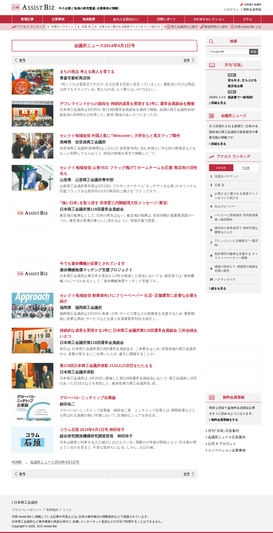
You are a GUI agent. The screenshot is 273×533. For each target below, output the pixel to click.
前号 (22, 60)
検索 (254, 51)
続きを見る (218, 288)
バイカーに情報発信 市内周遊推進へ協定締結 (236, 217)
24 (221, 167)
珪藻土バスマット (62, 26)
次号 (187, 60)
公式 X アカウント (222, 444)
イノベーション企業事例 (226, 450)
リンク (67, 509)
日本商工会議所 (26, 502)
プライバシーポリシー (27, 509)
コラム (247, 19)
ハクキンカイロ (225, 279)
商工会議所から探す (182, 27)
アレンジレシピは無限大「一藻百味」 (236, 243)
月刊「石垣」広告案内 (223, 431)
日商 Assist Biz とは (246, 27)
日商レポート (166, 19)
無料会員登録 (252, 9)
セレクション (209, 19)
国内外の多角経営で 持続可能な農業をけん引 (236, 230)
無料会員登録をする (224, 420)
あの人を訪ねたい (126, 19)
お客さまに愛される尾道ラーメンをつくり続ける (129, 26)
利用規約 (52, 509)
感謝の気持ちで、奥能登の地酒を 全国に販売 (236, 268)
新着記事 (27, 19)
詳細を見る (218, 103)
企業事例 (58, 19)
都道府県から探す (214, 27)
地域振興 (88, 19)
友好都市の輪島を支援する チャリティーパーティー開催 (236, 256)
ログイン (233, 9)
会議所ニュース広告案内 (226, 437)
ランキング (28, 26)
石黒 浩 (86, 26)
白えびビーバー (225, 206)
